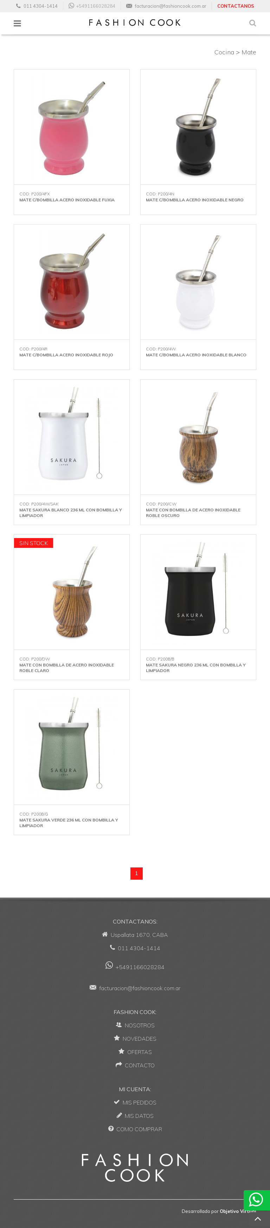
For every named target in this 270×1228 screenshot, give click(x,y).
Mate (249, 52)
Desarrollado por (219, 1211)
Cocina (224, 52)
